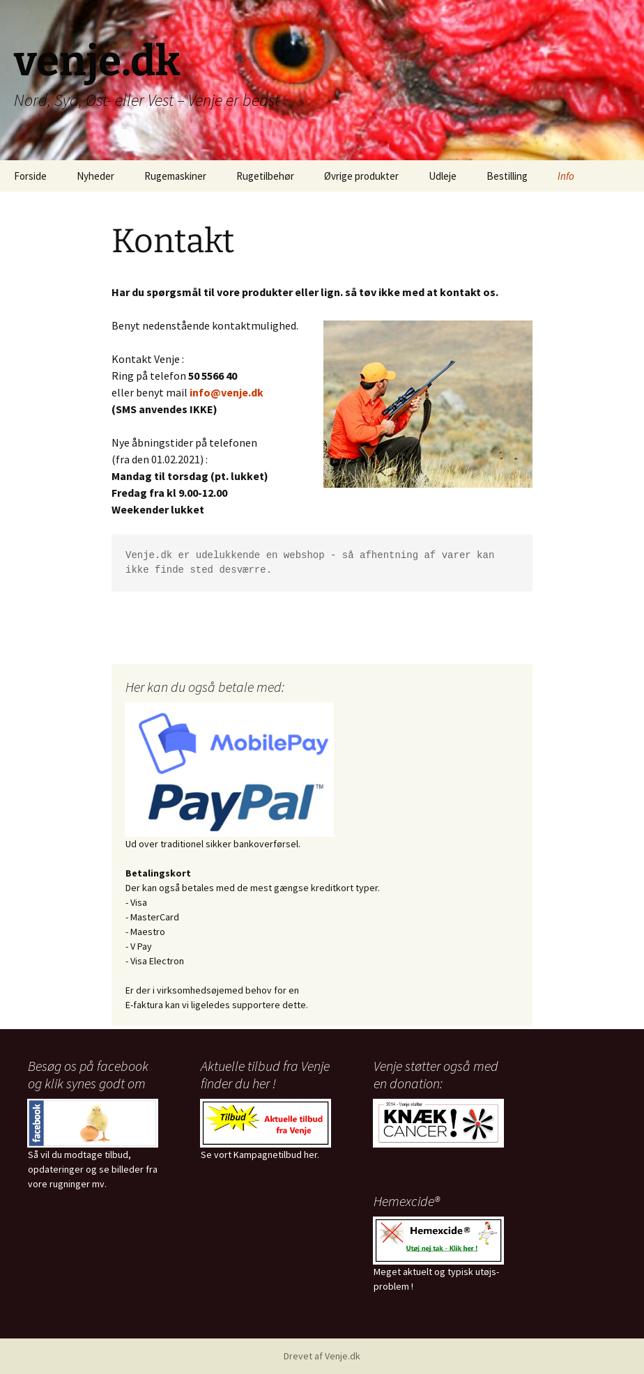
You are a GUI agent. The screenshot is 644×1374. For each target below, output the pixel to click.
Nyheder (95, 176)
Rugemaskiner (175, 176)
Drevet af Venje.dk (322, 1356)
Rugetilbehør (265, 176)
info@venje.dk (226, 392)
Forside (30, 176)
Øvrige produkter (361, 176)
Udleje (443, 176)
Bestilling (507, 176)
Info (566, 176)
